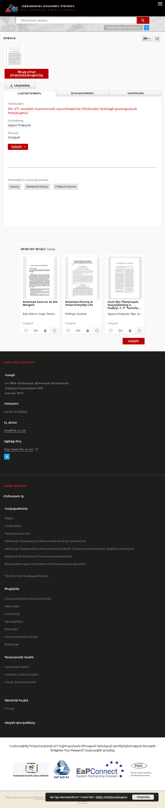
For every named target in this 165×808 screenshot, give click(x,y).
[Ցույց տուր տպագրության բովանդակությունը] (45, 331)
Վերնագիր (12, 606)
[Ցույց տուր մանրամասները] (54, 331)
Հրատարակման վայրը (21, 637)
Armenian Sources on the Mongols (40, 303)
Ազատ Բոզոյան (19, 125)
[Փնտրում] (143, 20)
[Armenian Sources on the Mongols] (40, 278)
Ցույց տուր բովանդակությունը (26, 73)
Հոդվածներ (13, 526)
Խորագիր (11, 629)
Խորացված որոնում (123, 27)
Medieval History (37, 186)
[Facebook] (7, 457)
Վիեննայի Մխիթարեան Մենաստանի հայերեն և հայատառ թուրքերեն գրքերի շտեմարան (69, 549)
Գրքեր (9, 518)
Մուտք (9, 708)
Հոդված (14, 137)
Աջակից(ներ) (14, 621)
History (14, 186)
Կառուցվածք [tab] (135, 93)
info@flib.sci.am (15, 430)
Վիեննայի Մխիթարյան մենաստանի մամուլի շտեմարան (45, 541)
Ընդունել (143, 797)
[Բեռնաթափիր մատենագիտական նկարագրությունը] (35, 331)
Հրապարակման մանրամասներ (28, 598)
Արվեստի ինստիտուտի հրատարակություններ (38, 556)
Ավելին (133, 341)
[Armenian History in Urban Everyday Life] (82, 278)
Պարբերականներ (18, 533)
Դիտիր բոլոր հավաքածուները (26, 576)
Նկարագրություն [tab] (29, 93)
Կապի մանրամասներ (20, 682)
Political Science (65, 186)
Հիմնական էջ (13, 496)
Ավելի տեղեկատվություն (111, 797)
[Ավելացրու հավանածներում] (157, 39)
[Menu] (160, 3)
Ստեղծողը (12, 614)
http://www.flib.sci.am (18, 449)
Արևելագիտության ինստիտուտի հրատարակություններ (45, 564)
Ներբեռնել (19, 85)
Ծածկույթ (11, 644)
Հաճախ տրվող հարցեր (22, 674)
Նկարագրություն (17, 667)
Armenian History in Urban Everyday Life (79, 303)
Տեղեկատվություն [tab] (82, 93)
